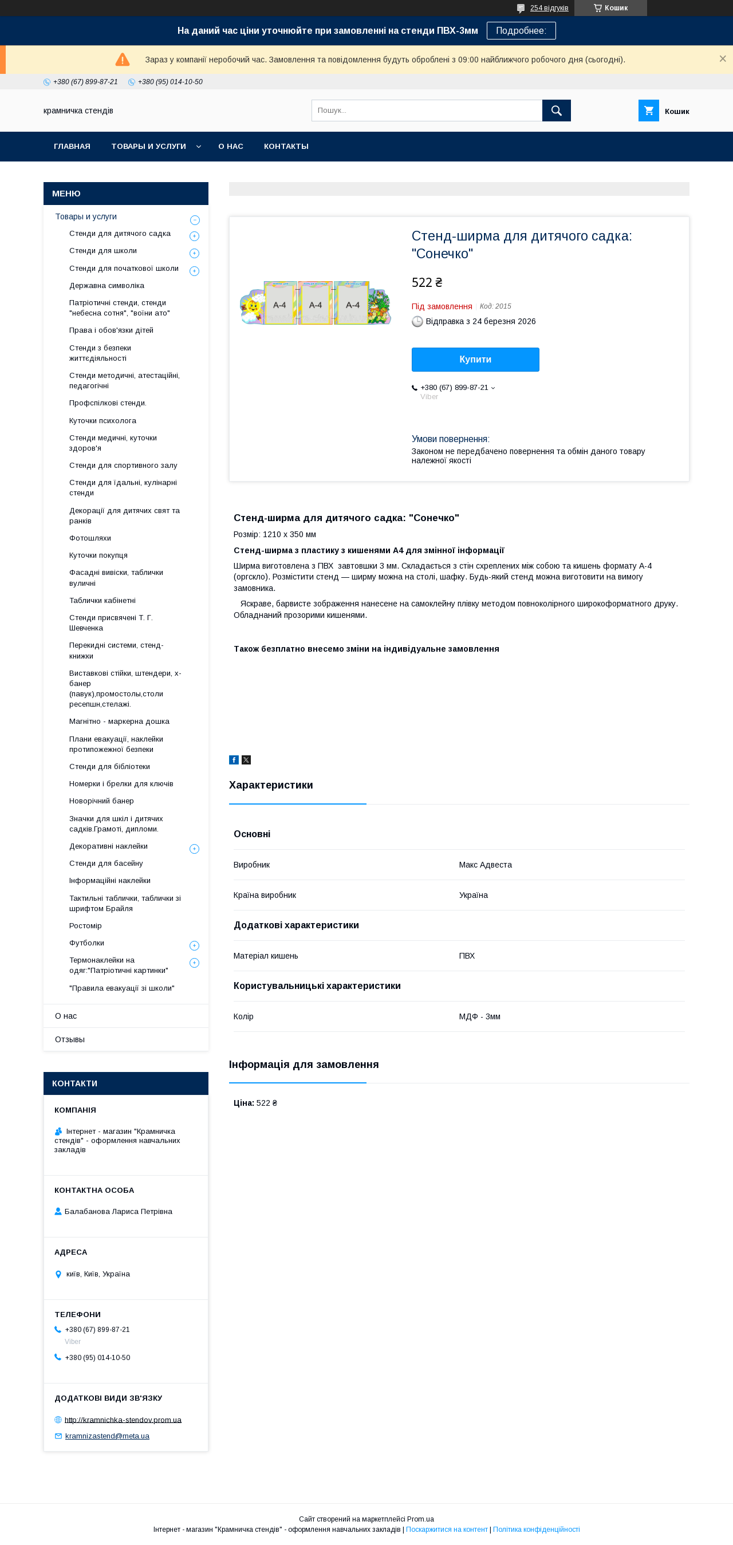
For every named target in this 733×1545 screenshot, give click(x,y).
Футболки (86, 943)
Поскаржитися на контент (447, 1530)
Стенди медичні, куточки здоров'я (113, 442)
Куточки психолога (102, 420)
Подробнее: (521, 31)
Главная (72, 146)
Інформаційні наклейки (110, 880)
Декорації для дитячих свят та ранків (124, 515)
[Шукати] (556, 110)
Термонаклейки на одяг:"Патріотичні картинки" (118, 965)
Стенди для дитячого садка (120, 233)
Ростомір (85, 925)
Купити (476, 359)
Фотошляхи (90, 538)
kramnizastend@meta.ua (107, 1436)
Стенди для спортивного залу (123, 465)
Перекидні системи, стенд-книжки (116, 650)
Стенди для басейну (106, 863)
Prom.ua (420, 1519)
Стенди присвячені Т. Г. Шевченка (111, 622)
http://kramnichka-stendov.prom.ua (123, 1419)
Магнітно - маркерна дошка (119, 721)
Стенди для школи (103, 250)
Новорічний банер (101, 801)
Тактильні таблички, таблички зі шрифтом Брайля (125, 903)
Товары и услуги (148, 146)
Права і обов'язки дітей (111, 330)
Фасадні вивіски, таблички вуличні (116, 577)
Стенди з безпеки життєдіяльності (100, 353)
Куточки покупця (98, 555)
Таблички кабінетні (102, 600)
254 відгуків (549, 8)
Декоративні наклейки (108, 846)
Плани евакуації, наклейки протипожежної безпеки (116, 744)
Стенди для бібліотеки (109, 766)
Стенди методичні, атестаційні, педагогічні (124, 380)
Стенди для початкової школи (124, 268)
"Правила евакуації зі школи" (122, 988)
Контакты (286, 146)
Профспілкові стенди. (108, 403)
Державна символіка (106, 285)
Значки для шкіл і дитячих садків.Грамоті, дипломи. (116, 823)
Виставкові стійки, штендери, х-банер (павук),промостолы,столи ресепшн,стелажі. (125, 689)
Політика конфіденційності (536, 1530)
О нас (230, 146)
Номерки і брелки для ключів (121, 783)
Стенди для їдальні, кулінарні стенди (123, 487)
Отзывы (70, 1039)
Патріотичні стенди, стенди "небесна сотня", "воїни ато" (119, 307)
